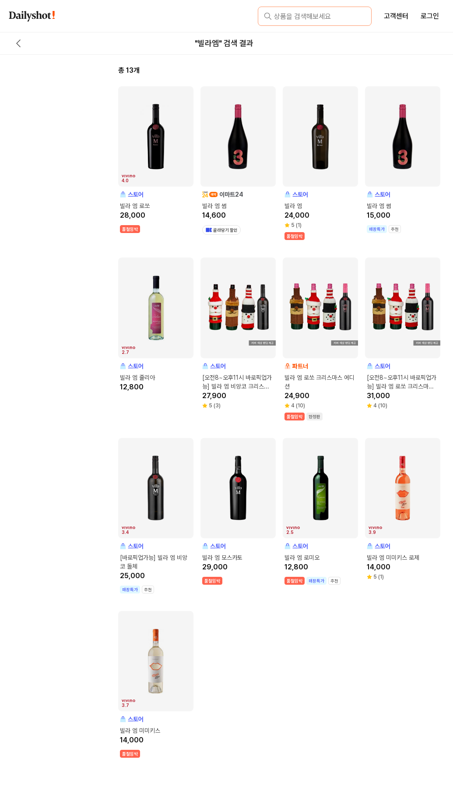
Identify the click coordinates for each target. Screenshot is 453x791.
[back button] (18, 43)
